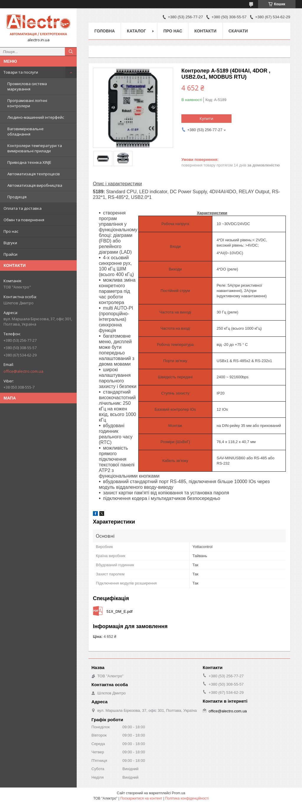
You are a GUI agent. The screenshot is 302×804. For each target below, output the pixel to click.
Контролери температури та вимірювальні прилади (34, 148)
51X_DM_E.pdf (119, 611)
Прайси (10, 254)
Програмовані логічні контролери (27, 103)
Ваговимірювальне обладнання (25, 131)
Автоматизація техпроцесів (33, 173)
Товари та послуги (21, 72)
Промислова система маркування (27, 86)
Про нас (11, 231)
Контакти (205, 31)
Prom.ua (178, 793)
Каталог (136, 31)
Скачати (238, 31)
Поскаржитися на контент (141, 798)
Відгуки (10, 242)
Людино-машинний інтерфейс (35, 117)
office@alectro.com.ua (23, 371)
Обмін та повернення (24, 219)
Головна (104, 31)
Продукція (17, 196)
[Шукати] (71, 51)
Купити (206, 118)
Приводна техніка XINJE (29, 162)
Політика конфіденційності (187, 798)
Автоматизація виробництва (34, 185)
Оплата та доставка (23, 208)
